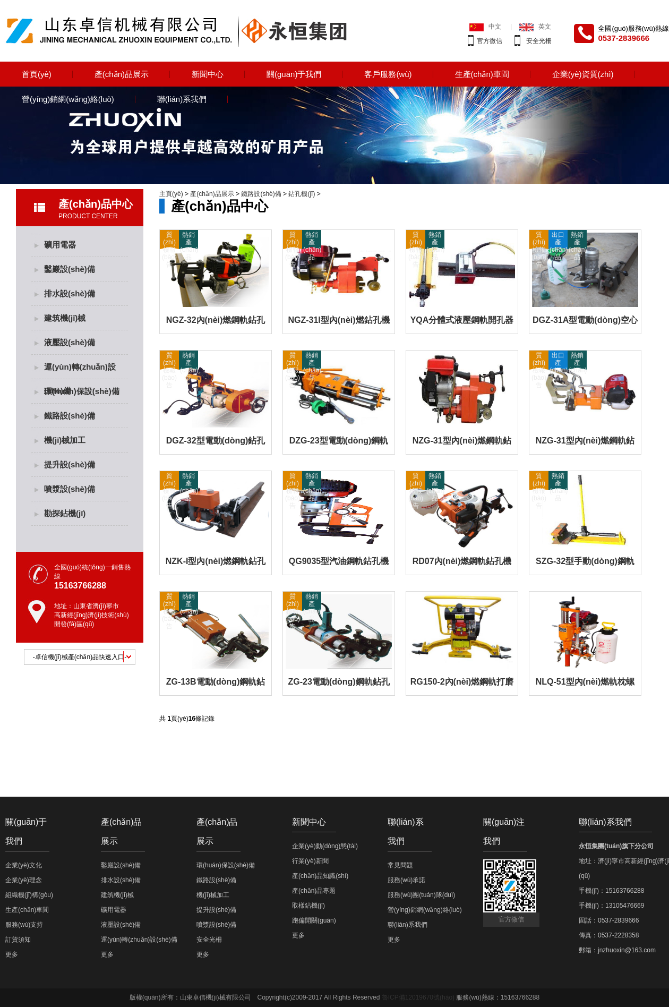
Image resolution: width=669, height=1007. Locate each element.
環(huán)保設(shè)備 (81, 391)
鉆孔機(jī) (301, 194)
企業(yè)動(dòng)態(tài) (325, 846)
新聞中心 (208, 74)
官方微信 (489, 41)
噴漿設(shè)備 (69, 488)
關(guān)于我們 (294, 74)
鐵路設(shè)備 (69, 415)
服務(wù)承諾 (406, 880)
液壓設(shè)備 (69, 342)
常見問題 (400, 865)
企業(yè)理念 (23, 880)
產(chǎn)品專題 (314, 890)
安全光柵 (539, 41)
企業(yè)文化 (23, 865)
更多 (11, 954)
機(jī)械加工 (64, 440)
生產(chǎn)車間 (482, 74)
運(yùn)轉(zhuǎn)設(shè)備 (80, 370)
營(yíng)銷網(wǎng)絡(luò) (68, 99)
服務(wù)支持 (24, 924)
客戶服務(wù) (387, 74)
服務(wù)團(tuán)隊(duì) (421, 895)
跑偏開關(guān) (314, 920)
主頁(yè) (171, 194)
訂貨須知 (18, 939)
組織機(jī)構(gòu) (29, 895)
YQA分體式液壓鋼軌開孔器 (462, 320)
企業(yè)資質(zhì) (583, 74)
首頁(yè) (37, 74)
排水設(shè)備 (69, 293)
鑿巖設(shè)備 (69, 269)
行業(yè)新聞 (310, 861)
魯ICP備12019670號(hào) (418, 997)
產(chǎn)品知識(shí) (320, 876)
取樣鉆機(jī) (308, 905)
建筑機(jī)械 (64, 317)
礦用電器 (60, 244)
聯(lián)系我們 (182, 99)
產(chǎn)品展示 (122, 74)
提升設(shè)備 (69, 464)
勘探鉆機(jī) (64, 513)
